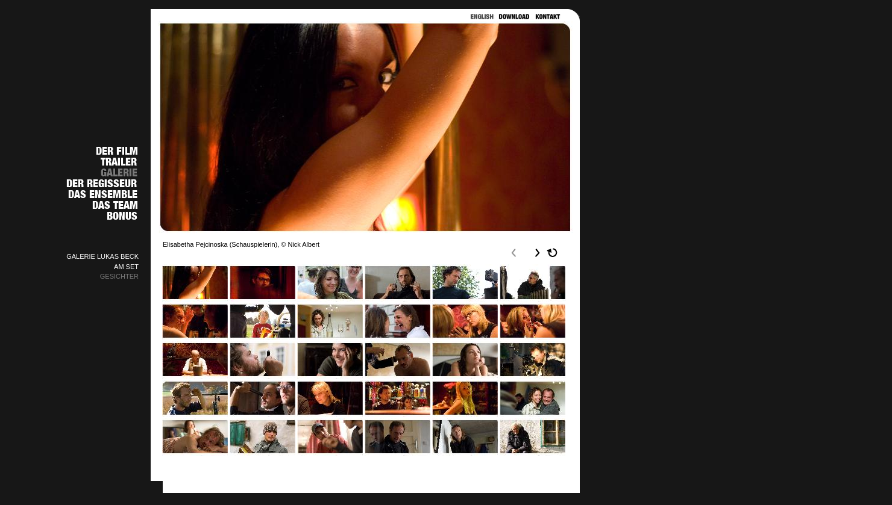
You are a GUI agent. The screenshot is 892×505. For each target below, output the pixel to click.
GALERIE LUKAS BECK (102, 256)
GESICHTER (119, 276)
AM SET (126, 266)
